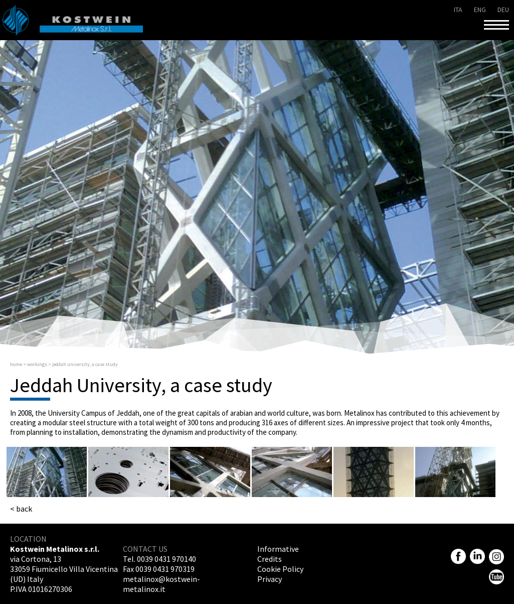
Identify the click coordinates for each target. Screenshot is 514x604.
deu (503, 9)
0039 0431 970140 (166, 559)
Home (16, 364)
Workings (37, 364)
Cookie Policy (280, 569)
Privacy (269, 579)
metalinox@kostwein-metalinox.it (161, 584)
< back (21, 509)
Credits (269, 559)
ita (458, 9)
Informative (278, 549)
